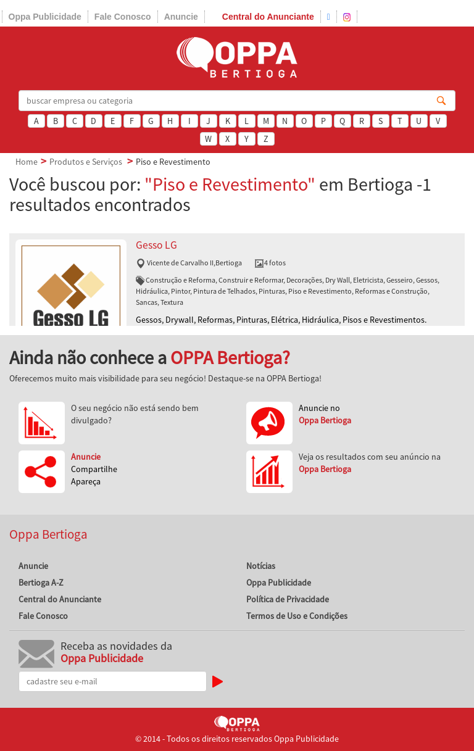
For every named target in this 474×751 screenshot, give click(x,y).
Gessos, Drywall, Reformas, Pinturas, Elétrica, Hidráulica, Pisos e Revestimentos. (281, 319)
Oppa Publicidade (45, 17)
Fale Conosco (122, 17)
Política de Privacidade (287, 599)
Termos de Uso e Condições (296, 615)
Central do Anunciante (268, 17)
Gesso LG (156, 245)
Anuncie (181, 17)
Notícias (260, 565)
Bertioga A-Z (41, 582)
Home (26, 161)
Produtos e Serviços (85, 161)
